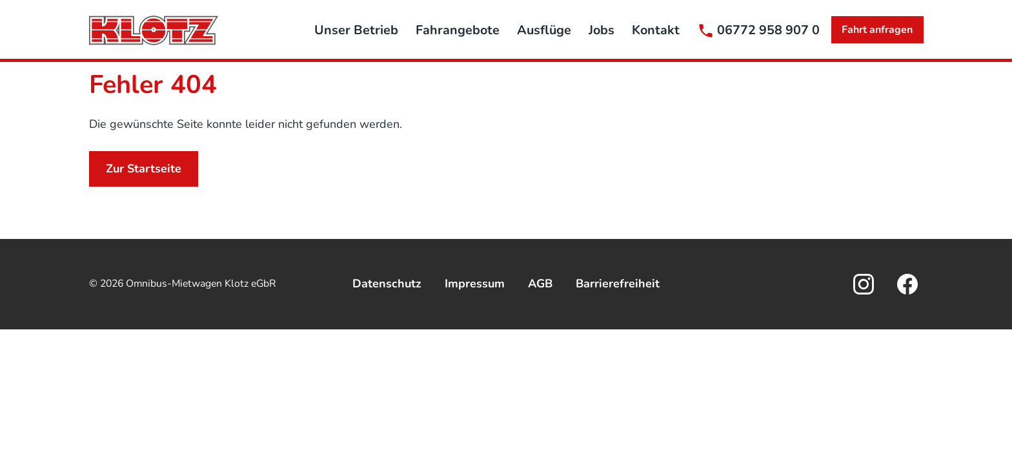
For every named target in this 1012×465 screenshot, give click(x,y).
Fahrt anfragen (877, 30)
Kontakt (656, 30)
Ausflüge (544, 30)
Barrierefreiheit (618, 283)
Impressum (475, 283)
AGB (540, 283)
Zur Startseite (143, 168)
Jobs (601, 30)
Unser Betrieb (356, 30)
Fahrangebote (458, 30)
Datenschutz (386, 283)
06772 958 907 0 (768, 30)
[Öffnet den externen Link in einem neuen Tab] (863, 284)
